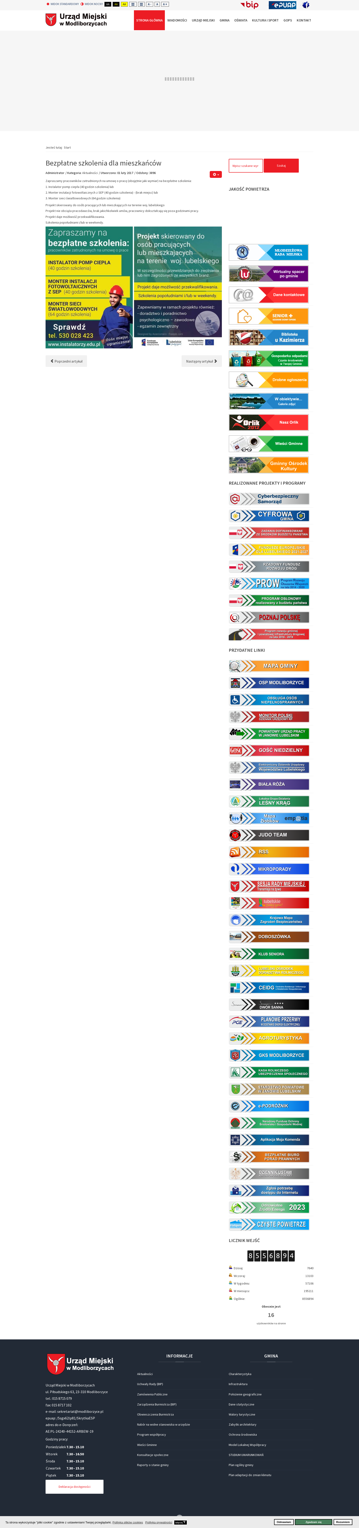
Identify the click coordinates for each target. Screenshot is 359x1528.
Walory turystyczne (242, 1414)
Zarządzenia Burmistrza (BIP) (157, 1404)
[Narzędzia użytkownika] (216, 174)
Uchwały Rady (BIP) (150, 1384)
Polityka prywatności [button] (158, 1522)
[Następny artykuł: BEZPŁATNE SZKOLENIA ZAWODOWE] (202, 361)
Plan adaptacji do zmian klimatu (250, 1475)
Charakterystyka (240, 1374)
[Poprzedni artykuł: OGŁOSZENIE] (66, 361)
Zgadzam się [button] (314, 1521)
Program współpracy (151, 1434)
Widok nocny (92, 4)
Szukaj (281, 165)
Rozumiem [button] (343, 1521)
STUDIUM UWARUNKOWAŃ (246, 1455)
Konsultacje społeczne (153, 1455)
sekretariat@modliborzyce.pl (80, 1411)
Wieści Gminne (147, 1445)
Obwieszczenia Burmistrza (155, 1414)
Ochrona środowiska (243, 1434)
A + (165, 4)
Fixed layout (133, 4)
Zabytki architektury (242, 1424)
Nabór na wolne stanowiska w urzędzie (163, 1424)
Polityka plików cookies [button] (127, 1522)
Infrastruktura (238, 1384)
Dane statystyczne (241, 1404)
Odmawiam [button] (284, 1521)
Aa (107, 4)
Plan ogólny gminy (241, 1465)
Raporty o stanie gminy (153, 1465)
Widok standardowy (62, 4)
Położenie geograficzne (245, 1394)
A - (149, 4)
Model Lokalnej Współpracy (247, 1445)
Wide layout (141, 4)
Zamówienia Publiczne (152, 1394)
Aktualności (90, 173)
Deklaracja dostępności (74, 1487)
